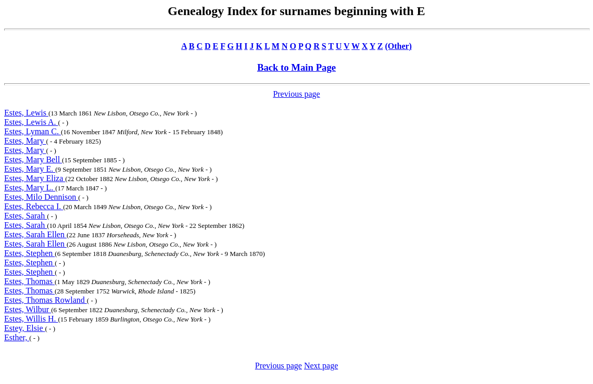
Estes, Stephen (29, 253)
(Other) (398, 46)
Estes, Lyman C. (32, 131)
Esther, (16, 337)
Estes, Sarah (25, 215)
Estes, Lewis (26, 112)
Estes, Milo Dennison (41, 197)
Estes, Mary (25, 140)
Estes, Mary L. (29, 187)
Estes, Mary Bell (33, 159)
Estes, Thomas (29, 281)
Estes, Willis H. (31, 318)
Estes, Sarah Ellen (35, 234)
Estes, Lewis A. (31, 122)
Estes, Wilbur (27, 309)
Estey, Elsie (24, 328)
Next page (321, 365)
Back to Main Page (296, 67)
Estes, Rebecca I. (33, 206)
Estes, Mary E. (29, 168)
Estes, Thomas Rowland (45, 300)
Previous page (296, 93)
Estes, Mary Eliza (34, 178)
